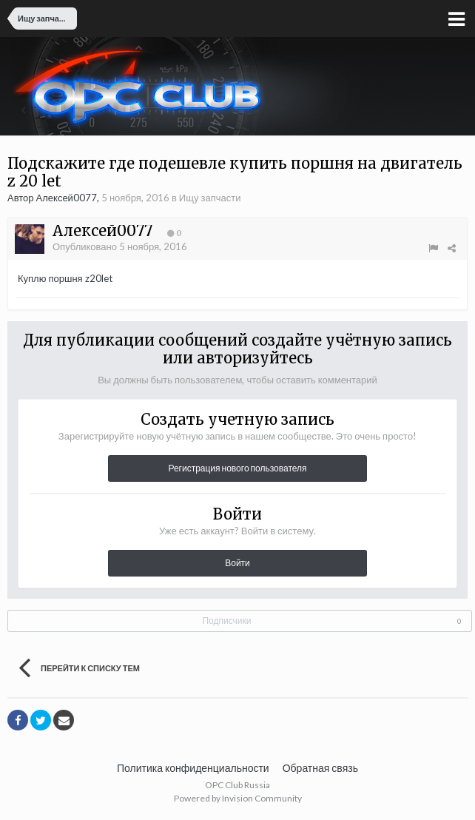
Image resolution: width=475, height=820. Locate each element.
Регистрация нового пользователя (237, 468)
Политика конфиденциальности (193, 768)
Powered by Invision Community (238, 798)
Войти (237, 562)
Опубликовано (120, 246)
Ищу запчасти (210, 198)
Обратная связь (320, 768)
